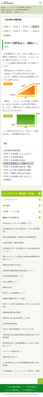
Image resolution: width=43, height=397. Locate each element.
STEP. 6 (16, 31)
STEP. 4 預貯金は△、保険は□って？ (19, 164)
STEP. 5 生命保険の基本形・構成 (17, 167)
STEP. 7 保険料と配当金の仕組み (17, 173)
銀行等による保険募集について (14, 293)
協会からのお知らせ (7, 10)
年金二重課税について (11, 282)
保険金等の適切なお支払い (12, 265)
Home (3, 7)
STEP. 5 (7, 31)
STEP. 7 (26, 31)
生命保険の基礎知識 (21, 10)
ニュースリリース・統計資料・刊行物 (18, 7)
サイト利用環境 (12, 390)
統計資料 (22, 206)
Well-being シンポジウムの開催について (17, 223)
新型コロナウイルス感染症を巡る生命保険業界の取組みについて (21, 258)
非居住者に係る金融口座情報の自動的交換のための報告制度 (21, 336)
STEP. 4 (36, 27)
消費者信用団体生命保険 (11, 312)
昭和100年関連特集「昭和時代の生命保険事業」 (20, 237)
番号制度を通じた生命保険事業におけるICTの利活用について (21, 344)
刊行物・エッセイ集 (22, 212)
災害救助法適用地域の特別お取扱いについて (19, 271)
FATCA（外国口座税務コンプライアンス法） (19, 329)
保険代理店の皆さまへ (11, 357)
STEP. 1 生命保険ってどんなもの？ (18, 154)
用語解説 (7, 36)
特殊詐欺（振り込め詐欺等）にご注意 (16, 318)
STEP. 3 (26, 27)
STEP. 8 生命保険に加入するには (17, 177)
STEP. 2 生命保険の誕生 (14, 157)
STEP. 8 (36, 31)
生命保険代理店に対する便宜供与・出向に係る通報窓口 (21, 230)
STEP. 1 (7, 27)
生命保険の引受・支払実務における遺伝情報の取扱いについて (21, 250)
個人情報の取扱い (15, 387)
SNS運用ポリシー (30, 390)
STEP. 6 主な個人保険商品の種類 (17, 170)
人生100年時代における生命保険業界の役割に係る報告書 (21, 364)
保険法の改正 (7, 287)
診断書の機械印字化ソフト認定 (14, 299)
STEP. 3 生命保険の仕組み (14, 160)
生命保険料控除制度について (13, 276)
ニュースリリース (22, 200)
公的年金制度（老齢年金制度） (14, 243)
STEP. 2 (16, 27)
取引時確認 (32, 387)
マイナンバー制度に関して (12, 351)
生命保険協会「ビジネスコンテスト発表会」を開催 (21, 371)
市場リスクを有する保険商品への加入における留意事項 (21, 305)
